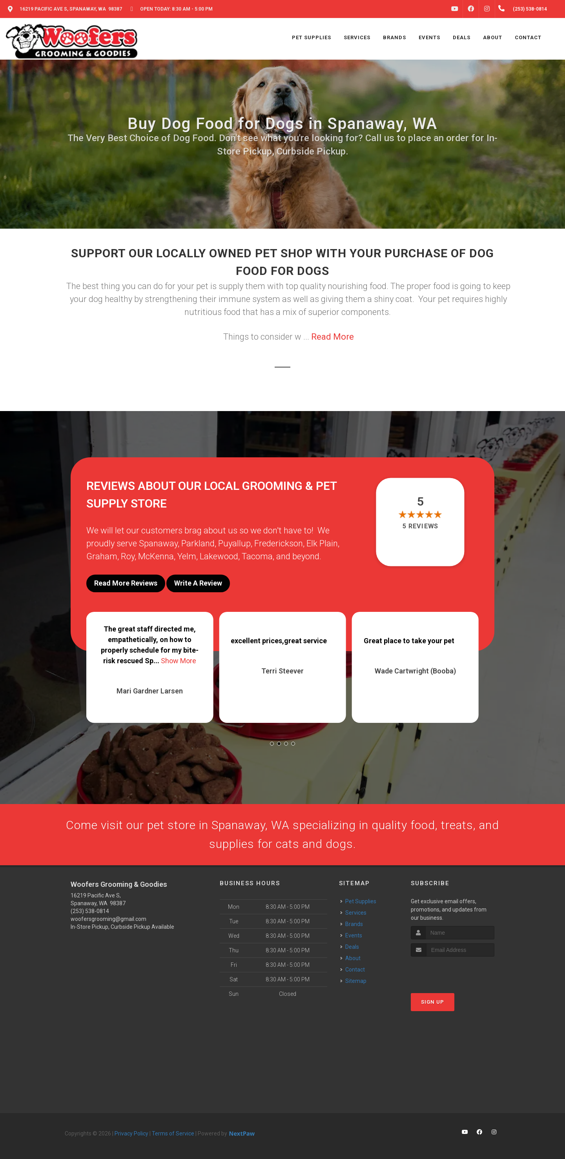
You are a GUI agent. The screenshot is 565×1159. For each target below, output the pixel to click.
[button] (272, 744)
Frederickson (278, 543)
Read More (332, 337)
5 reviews (420, 526)
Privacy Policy (131, 1133)
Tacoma (257, 556)
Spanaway (158, 543)
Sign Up (432, 1002)
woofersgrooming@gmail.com (108, 919)
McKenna (156, 556)
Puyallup (234, 543)
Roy (128, 556)
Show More (178, 661)
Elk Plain (322, 543)
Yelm (186, 556)
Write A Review (198, 583)
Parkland (198, 543)
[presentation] (452, 971)
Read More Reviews (125, 583)
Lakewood (219, 556)
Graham (101, 556)
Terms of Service (173, 1133)
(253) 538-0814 (90, 911)
